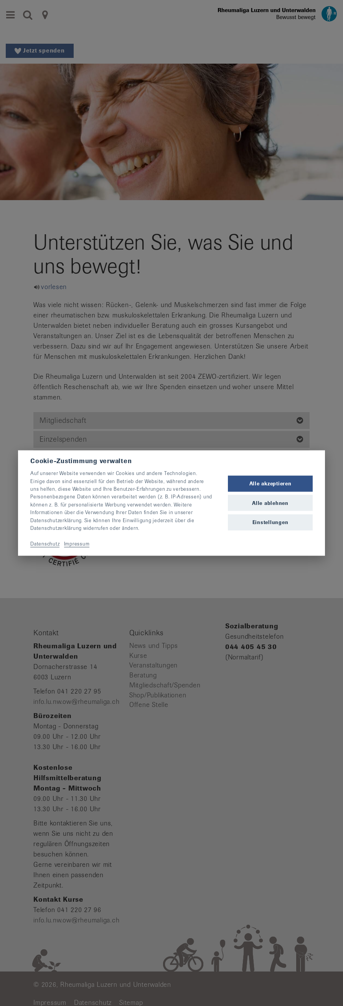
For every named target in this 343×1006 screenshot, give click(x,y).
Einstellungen (270, 522)
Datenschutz (44, 543)
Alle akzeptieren (270, 483)
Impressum (77, 543)
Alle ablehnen (270, 503)
